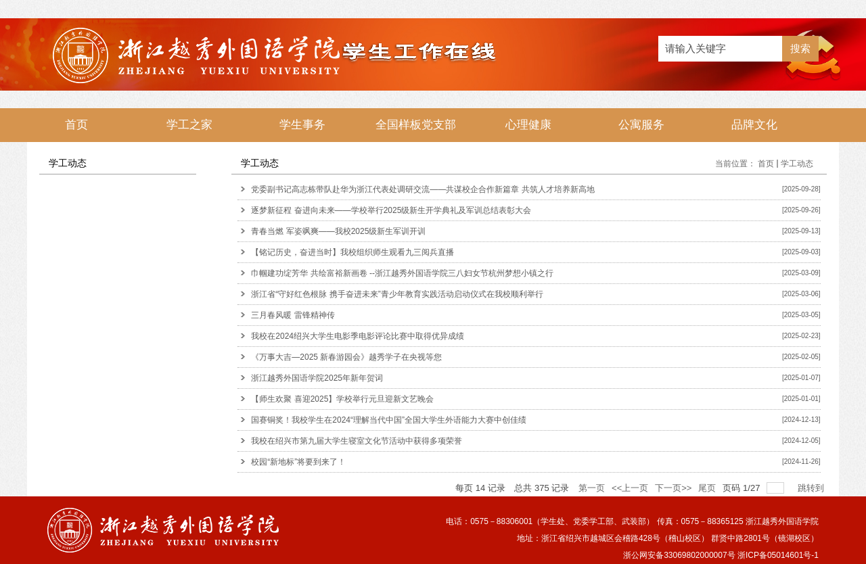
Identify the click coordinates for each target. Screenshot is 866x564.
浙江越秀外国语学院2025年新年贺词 (317, 378)
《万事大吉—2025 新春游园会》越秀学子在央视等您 (346, 357)
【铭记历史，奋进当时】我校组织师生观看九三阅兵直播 (352, 252)
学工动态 (797, 163)
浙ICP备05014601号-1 (778, 555)
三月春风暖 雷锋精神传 (292, 315)
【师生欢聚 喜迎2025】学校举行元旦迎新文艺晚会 (342, 399)
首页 (766, 163)
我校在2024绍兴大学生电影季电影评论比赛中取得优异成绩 (357, 336)
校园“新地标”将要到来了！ (298, 462)
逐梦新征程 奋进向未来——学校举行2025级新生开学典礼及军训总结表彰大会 (391, 210)
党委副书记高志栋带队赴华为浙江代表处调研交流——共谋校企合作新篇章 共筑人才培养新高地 (422, 189)
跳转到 (812, 488)
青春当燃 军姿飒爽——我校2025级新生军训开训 (338, 231)
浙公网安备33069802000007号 (679, 555)
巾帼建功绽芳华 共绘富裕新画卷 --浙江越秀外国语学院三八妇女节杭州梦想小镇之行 (402, 273)
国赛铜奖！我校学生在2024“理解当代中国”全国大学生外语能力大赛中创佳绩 (388, 420)
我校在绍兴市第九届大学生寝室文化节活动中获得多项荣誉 (356, 441)
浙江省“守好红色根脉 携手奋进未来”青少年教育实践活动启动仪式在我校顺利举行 (397, 294)
